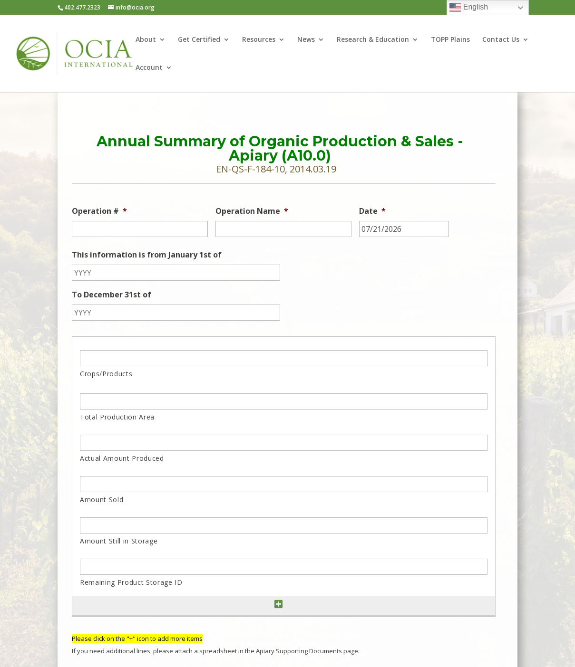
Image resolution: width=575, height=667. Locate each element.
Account (149, 68)
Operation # (99, 211)
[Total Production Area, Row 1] (283, 401)
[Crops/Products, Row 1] (283, 358)
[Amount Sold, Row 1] (283, 484)
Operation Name (251, 211)
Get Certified (199, 40)
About (146, 40)
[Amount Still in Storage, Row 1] (283, 525)
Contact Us (500, 40)
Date (372, 211)
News (306, 40)
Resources (258, 40)
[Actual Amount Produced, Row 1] (283, 443)
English (468, 7)
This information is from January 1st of (147, 255)
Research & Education (373, 40)
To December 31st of (111, 295)
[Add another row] (278, 604)
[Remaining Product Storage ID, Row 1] (283, 567)
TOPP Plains (450, 40)
